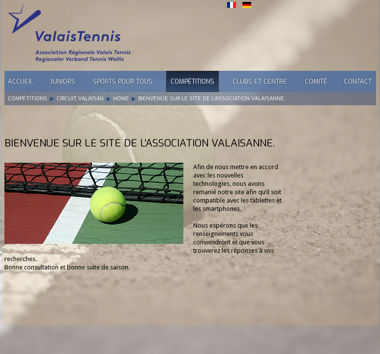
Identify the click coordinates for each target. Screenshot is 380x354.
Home (121, 98)
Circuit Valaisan (80, 98)
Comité (316, 81)
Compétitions (192, 81)
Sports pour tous (122, 81)
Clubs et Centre (260, 81)
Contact (358, 81)
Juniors (62, 81)
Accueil (20, 81)
